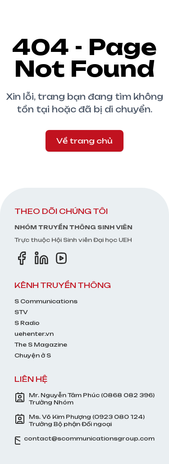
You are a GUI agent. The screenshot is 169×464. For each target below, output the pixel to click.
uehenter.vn (34, 333)
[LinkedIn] (41, 258)
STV (21, 312)
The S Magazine (40, 344)
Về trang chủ (84, 140)
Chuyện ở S (32, 355)
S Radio (27, 323)
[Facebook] (21, 258)
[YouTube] (61, 258)
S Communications (46, 301)
